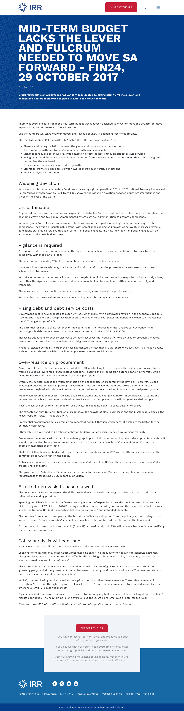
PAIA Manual (66, 694)
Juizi (123, 707)
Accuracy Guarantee (87, 694)
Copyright (148, 694)
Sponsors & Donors (111, 694)
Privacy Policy (49, 694)
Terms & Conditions (29, 694)
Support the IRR (92, 628)
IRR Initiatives (132, 694)
